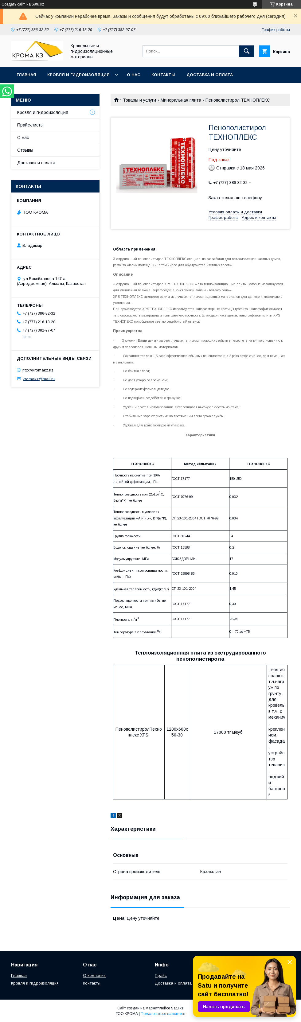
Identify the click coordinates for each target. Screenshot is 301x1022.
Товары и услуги (139, 100)
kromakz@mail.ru (39, 378)
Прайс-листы (30, 124)
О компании (94, 975)
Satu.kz (177, 1008)
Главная (26, 74)
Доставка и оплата (209, 74)
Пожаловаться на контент (163, 1014)
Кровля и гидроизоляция (78, 74)
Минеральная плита (181, 100)
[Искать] (246, 51)
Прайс (161, 975)
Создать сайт (13, 4)
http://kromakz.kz (37, 370)
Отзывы (25, 150)
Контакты (163, 74)
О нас (133, 74)
